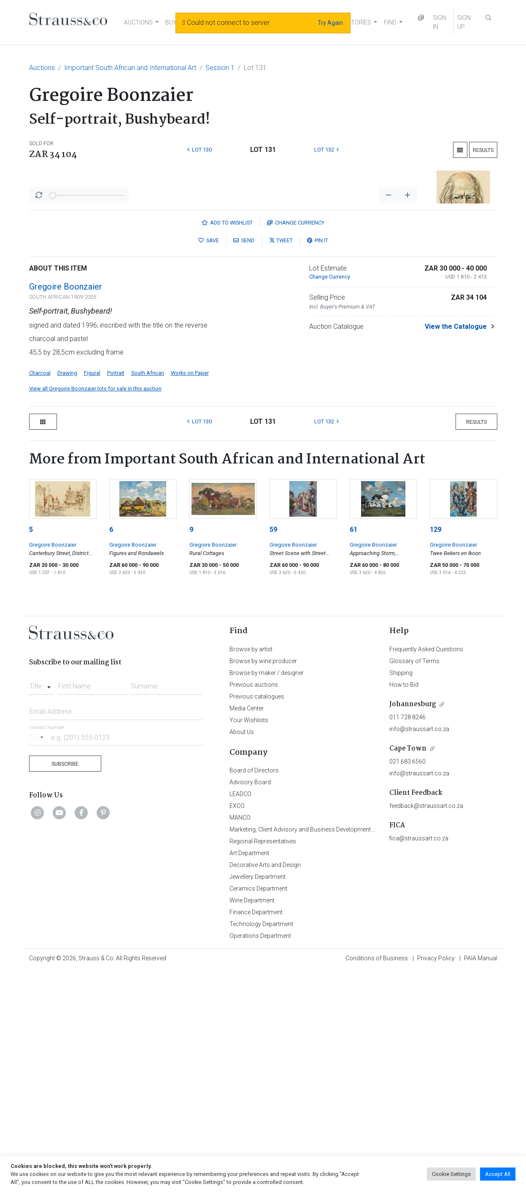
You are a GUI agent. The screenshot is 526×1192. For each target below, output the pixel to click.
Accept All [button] (497, 1174)
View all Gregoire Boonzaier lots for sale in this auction (95, 610)
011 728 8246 (407, 938)
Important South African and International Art (130, 68)
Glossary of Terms (414, 882)
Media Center (246, 929)
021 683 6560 (407, 982)
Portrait (115, 594)
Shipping (401, 894)
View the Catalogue (456, 548)
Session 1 (220, 68)
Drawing (67, 594)
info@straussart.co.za (419, 950)
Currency (295, 444)
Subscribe (64, 985)
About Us (241, 953)
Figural (92, 594)
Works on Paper (190, 594)
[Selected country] (38, 958)
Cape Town (407, 969)
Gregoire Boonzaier (65, 508)
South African (147, 594)
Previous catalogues (256, 917)
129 (435, 751)
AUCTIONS (138, 22)
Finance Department (256, 1133)
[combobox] (42, 905)
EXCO (237, 1027)
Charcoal (40, 594)
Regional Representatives (262, 1062)
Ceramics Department (258, 1109)
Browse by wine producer (263, 882)
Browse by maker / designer (266, 894)
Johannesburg (412, 925)
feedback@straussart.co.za (426, 1027)
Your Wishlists (248, 941)
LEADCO (240, 1015)
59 (273, 751)
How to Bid (403, 905)
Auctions (42, 68)
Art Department (249, 1074)
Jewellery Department (257, 1097)
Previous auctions (253, 905)
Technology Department (261, 1145)
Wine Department (252, 1121)
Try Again (330, 22)
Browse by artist (250, 870)
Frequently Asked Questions (426, 870)
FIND (390, 22)
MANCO (240, 1038)
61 (353, 751)
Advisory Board (250, 1003)
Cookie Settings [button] (451, 1174)
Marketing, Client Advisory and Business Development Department (316, 1050)
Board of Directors (254, 991)
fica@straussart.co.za (418, 1059)
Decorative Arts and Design (265, 1086)
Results (483, 150)
